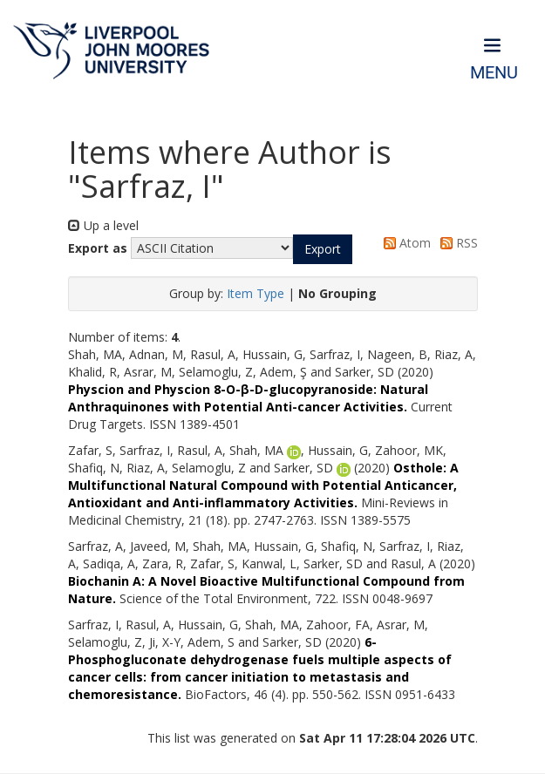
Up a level (103, 225)
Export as (97, 248)
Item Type (255, 293)
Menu (494, 73)
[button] (322, 249)
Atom (404, 242)
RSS (456, 242)
